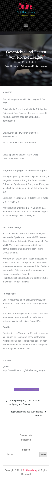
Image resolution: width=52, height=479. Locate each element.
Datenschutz (26, 435)
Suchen (26, 450)
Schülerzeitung (26, 12)
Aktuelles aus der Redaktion (26, 390)
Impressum (26, 440)
